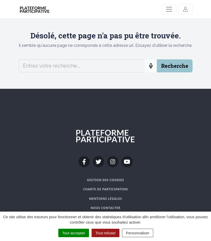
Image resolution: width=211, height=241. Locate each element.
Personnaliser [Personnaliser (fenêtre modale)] (137, 233)
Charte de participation (105, 189)
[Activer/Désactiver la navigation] (169, 9)
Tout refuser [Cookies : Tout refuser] (105, 233)
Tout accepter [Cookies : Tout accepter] (73, 233)
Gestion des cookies (105, 180)
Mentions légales (105, 198)
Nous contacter (105, 208)
